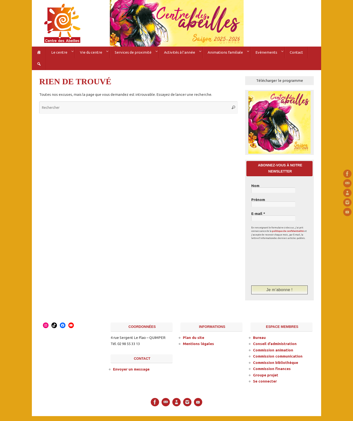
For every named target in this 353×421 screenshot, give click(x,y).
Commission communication (278, 356)
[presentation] (271, 262)
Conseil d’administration (275, 344)
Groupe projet (265, 375)
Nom (255, 185)
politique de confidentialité (288, 231)
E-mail (258, 213)
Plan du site (193, 337)
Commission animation (273, 350)
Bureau (259, 337)
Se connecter (265, 381)
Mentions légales (198, 344)
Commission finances (272, 369)
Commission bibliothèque (275, 362)
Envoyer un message (131, 369)
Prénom (258, 199)
